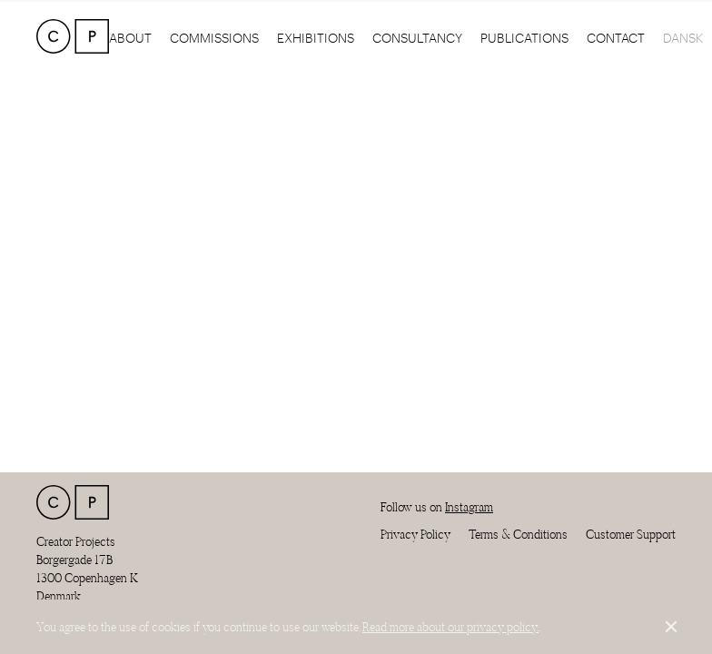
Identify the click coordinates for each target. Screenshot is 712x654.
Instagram (469, 507)
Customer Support (631, 534)
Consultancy (417, 36)
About (130, 36)
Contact (616, 36)
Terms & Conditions (518, 534)
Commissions (214, 36)
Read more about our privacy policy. (450, 627)
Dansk (683, 36)
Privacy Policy (415, 534)
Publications (524, 36)
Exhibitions (315, 36)
